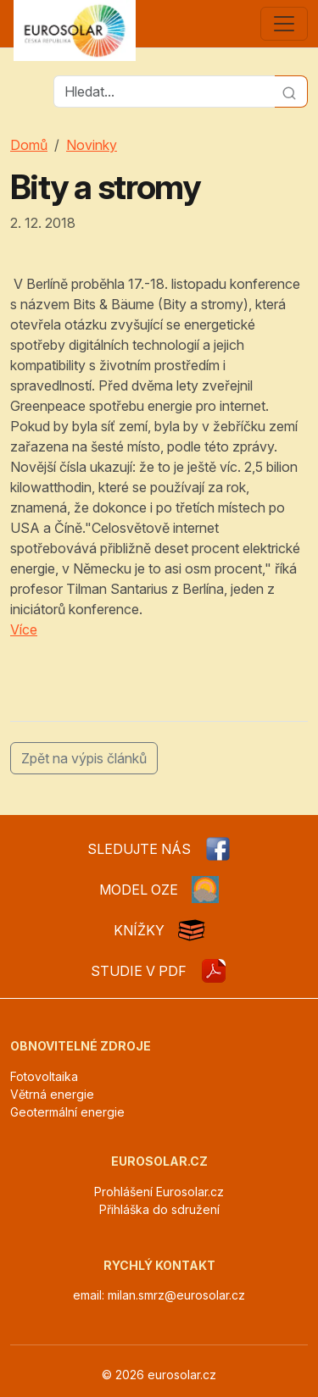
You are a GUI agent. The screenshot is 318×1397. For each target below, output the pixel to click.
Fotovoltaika (44, 1076)
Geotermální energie (67, 1112)
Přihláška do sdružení (159, 1209)
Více (23, 629)
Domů (28, 144)
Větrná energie (52, 1094)
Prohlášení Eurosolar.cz (159, 1191)
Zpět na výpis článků (84, 758)
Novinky (91, 144)
